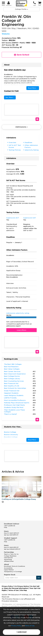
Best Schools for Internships (15, 388)
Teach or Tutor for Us (11, 554)
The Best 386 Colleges (13, 364)
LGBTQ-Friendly (10, 398)
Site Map (23, 590)
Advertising (8, 559)
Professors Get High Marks (14, 405)
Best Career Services (12, 371)
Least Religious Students (13, 395)
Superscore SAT (29, 218)
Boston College (10, 432)
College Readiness (10, 556)
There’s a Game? (10, 414)
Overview (12, 142)
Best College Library (12, 378)
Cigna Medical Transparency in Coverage (13, 570)
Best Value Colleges (11, 369)
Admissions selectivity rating (17, 313)
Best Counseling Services (14, 381)
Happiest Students (11, 393)
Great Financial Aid (11, 391)
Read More (32, 88)
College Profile (21, 9)
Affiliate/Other (9, 561)
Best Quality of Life (11, 386)
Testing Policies (15, 150)
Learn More (21, 330)
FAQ (5, 527)
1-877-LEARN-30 (9, 526)
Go (39, 577)
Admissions (21, 127)
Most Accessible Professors (15, 400)
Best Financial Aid (11, 383)
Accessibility (8, 568)
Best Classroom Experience (15, 374)
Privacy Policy (16, 626)
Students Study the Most (13, 407)
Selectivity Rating (32, 150)
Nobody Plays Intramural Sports (16, 403)
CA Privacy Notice (21, 586)
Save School (37, 119)
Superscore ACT (12, 218)
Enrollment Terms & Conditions (14, 566)
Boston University (11, 434)
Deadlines (28, 142)
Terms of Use (29, 626)
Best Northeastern (11, 366)
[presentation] (2, 501)
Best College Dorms (12, 376)
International (8, 557)
